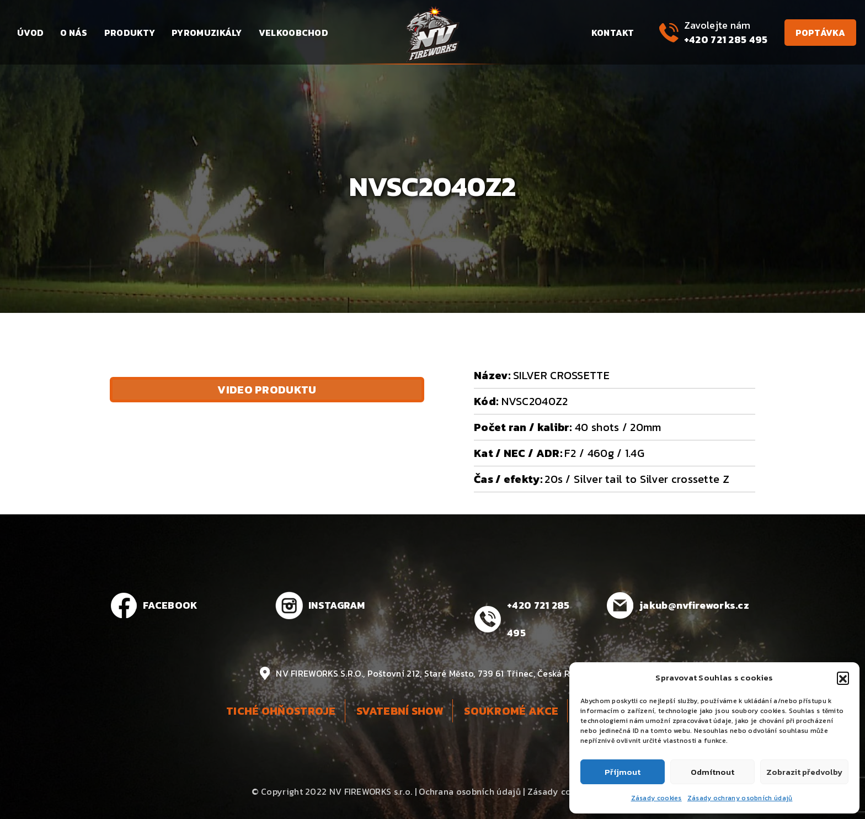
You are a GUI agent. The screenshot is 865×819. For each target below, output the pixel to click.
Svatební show (400, 711)
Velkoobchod (293, 32)
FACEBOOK (170, 605)
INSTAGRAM (336, 605)
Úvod (30, 32)
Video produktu (266, 389)
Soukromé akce (511, 711)
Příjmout (622, 771)
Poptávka (820, 32)
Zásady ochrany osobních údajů (740, 798)
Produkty (129, 32)
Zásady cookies (656, 798)
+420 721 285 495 (726, 39)
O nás (74, 32)
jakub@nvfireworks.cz (694, 605)
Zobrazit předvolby (804, 771)
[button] (842, 677)
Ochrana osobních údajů (470, 791)
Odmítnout (712, 771)
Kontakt (612, 32)
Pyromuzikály (207, 32)
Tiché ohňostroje (281, 711)
